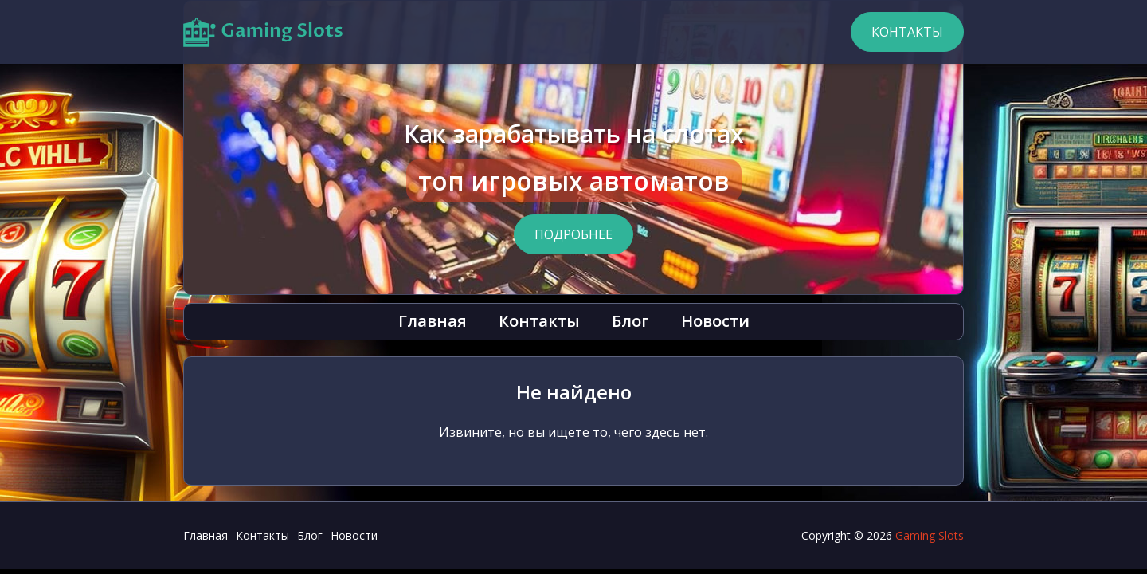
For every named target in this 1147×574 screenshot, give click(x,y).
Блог (630, 321)
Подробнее (573, 234)
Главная (432, 321)
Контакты (907, 32)
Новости (715, 321)
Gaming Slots (929, 535)
